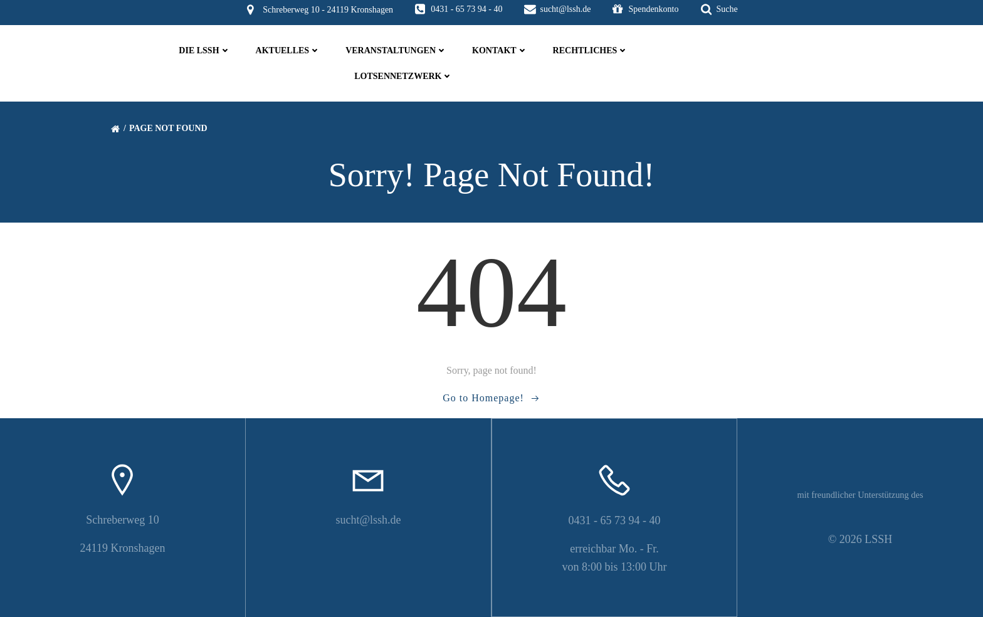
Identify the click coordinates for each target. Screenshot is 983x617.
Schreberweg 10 (122, 520)
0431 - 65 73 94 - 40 (615, 520)
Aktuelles (288, 50)
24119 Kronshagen (123, 548)
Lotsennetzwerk (403, 76)
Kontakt (500, 50)
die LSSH (204, 50)
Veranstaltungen (396, 50)
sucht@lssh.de (368, 520)
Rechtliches (591, 50)
